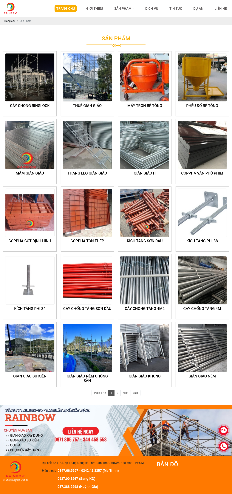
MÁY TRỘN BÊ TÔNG (144, 105)
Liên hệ (221, 8)
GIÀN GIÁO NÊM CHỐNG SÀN (87, 378)
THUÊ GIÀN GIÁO (87, 105)
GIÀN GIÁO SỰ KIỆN (30, 376)
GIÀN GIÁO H (145, 173)
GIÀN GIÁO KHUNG (145, 376)
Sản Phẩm (122, 8)
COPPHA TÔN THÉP (87, 241)
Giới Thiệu (94, 8)
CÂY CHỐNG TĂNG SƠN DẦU (87, 308)
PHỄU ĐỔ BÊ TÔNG (202, 105)
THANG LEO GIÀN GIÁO (87, 173)
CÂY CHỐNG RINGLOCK (30, 105)
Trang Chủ (65, 8)
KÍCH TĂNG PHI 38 (202, 241)
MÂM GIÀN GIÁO (30, 173)
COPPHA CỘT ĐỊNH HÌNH (29, 241)
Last (135, 392)
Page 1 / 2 (100, 392)
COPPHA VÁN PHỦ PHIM (202, 173)
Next (125, 392)
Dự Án (198, 8)
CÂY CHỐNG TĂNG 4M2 (145, 308)
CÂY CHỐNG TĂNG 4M (202, 308)
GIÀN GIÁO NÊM (202, 376)
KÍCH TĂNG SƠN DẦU (145, 241)
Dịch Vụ (151, 8)
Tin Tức (175, 8)
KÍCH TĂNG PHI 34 (30, 308)
